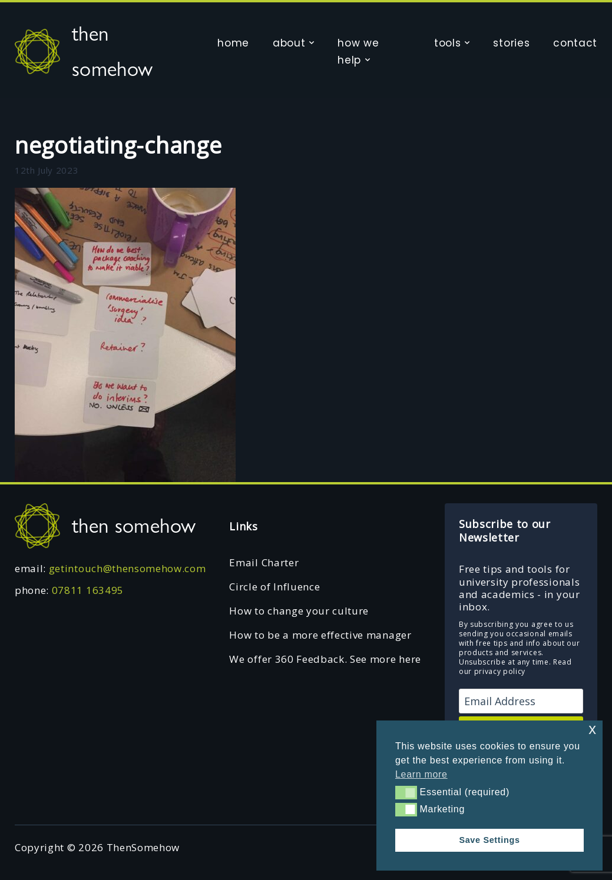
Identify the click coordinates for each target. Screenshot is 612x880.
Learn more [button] (421, 774)
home (233, 43)
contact (575, 43)
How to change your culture (299, 610)
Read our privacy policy (515, 666)
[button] (406, 792)
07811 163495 (88, 590)
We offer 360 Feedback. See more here (325, 659)
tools (447, 43)
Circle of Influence (274, 586)
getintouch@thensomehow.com (127, 568)
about (289, 43)
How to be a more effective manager (320, 635)
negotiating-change (118, 144)
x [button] (592, 729)
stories (511, 43)
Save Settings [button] (489, 840)
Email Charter (264, 562)
